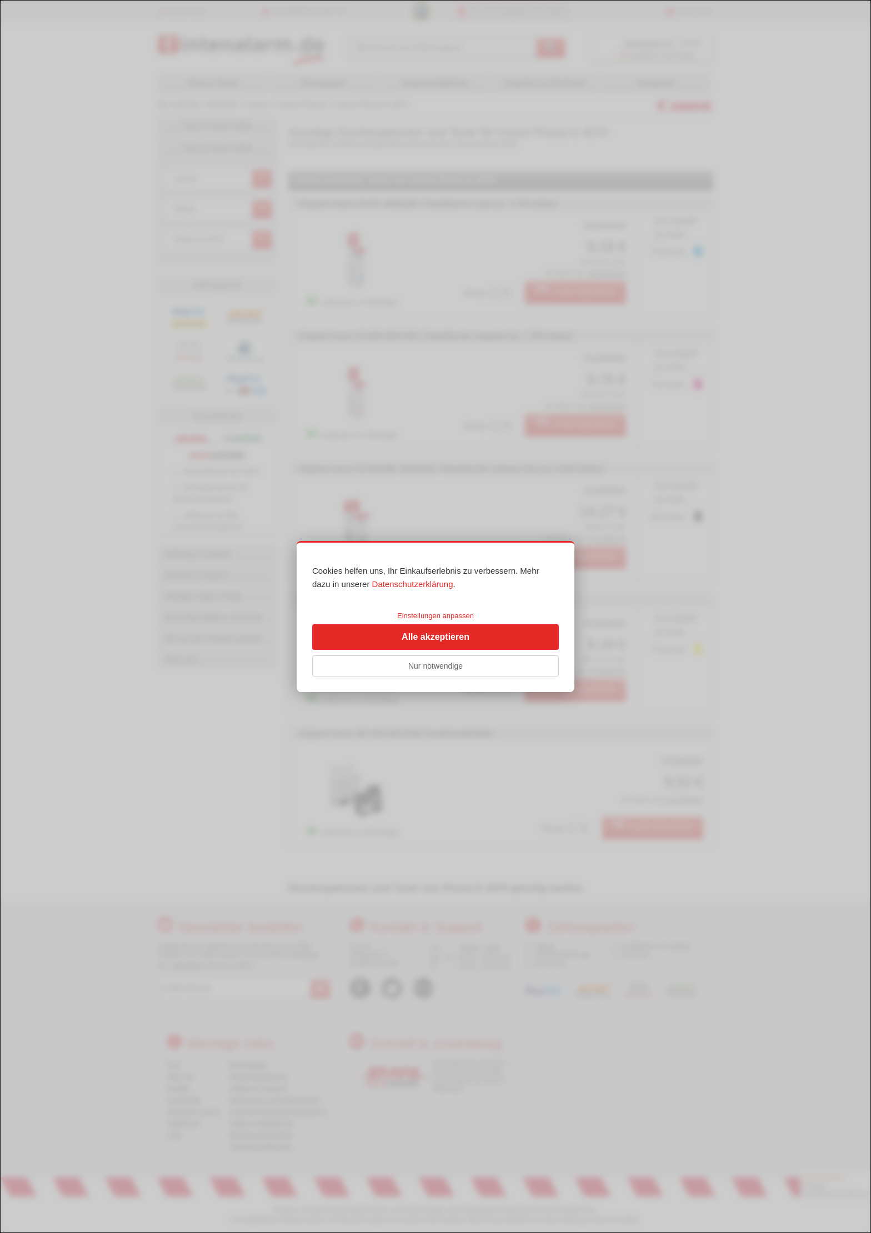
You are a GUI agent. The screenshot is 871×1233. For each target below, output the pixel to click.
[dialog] (435, 616)
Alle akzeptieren (435, 636)
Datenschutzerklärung (412, 584)
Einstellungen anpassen (435, 616)
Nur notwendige (435, 665)
